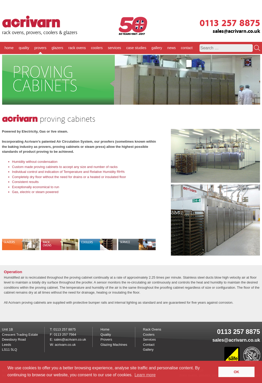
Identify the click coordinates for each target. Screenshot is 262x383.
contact (187, 48)
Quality (105, 334)
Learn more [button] (145, 375)
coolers (97, 48)
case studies (136, 48)
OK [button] (236, 372)
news (171, 48)
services (114, 48)
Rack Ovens (152, 329)
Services (149, 339)
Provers (106, 339)
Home (104, 329)
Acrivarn (31, 22)
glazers (57, 48)
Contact (149, 345)
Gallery (148, 349)
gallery (157, 48)
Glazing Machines (113, 345)
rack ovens (77, 48)
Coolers (149, 334)
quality (24, 48)
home (9, 48)
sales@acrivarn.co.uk (236, 31)
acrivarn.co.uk (65, 345)
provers (40, 48)
